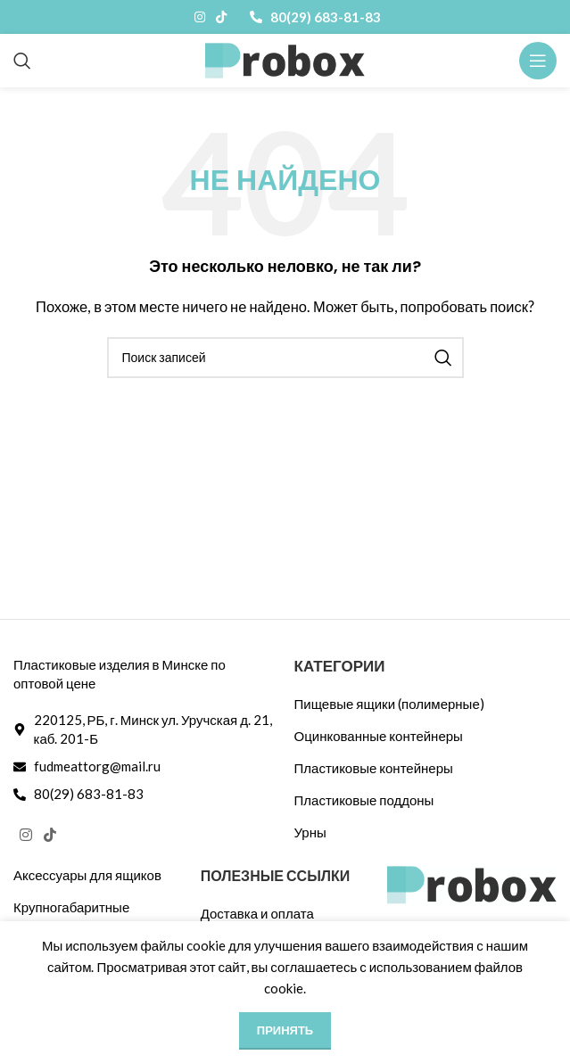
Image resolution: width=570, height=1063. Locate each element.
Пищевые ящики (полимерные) (389, 704)
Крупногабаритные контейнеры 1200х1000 (87, 916)
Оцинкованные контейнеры (378, 736)
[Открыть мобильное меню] (538, 60)
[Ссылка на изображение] (472, 883)
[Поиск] (22, 60)
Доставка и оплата (257, 913)
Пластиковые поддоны (364, 800)
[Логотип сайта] (285, 59)
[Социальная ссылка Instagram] (200, 17)
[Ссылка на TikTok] (221, 17)
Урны (310, 832)
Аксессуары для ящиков (87, 875)
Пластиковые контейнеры (373, 768)
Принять (285, 1030)
